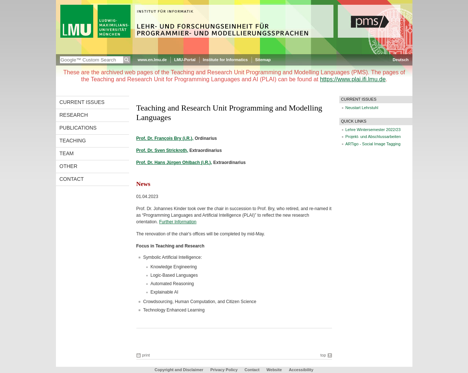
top (323, 355)
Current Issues (82, 102)
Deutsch (400, 59)
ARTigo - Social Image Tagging (373, 144)
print (146, 355)
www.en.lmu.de (152, 59)
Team (67, 153)
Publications (78, 128)
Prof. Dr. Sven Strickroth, (162, 150)
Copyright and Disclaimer (179, 370)
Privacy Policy (224, 370)
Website (274, 370)
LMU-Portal (185, 59)
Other (69, 166)
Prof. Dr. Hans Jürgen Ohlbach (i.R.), (174, 162)
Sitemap (263, 59)
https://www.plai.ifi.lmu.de (353, 79)
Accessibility (301, 370)
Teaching (73, 140)
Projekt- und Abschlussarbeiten (373, 136)
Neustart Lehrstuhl (362, 107)
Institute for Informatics (225, 59)
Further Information (177, 221)
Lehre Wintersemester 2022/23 (373, 129)
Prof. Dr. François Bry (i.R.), (165, 138)
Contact (72, 179)
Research (74, 115)
